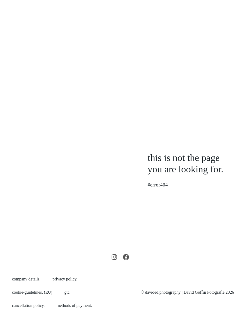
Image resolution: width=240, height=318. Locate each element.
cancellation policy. (28, 305)
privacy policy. (64, 279)
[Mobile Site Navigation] (231, 54)
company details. (26, 279)
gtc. (67, 292)
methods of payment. (74, 305)
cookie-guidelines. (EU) (32, 292)
